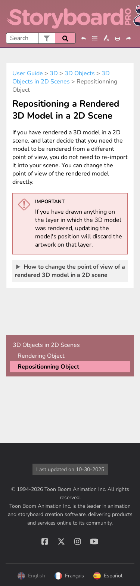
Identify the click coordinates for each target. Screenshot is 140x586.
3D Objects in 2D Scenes (61, 77)
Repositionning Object (48, 367)
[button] (46, 38)
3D (54, 73)
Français (69, 576)
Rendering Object (41, 356)
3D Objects (80, 73)
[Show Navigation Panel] (130, 16)
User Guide (27, 73)
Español (107, 576)
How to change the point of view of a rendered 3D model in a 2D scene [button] (70, 270)
